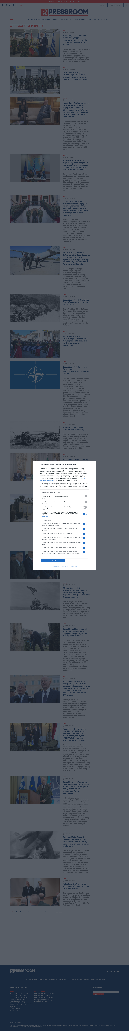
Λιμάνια (12, 1007)
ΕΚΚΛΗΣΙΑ (73, 1)
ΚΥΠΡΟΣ (82, 20)
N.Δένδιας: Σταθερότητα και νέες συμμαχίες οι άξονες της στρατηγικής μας (76, 886)
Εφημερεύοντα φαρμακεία (19, 997)
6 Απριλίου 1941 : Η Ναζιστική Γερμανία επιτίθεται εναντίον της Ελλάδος (76, 302)
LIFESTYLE (96, 20)
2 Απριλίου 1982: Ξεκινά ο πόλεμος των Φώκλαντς (74, 428)
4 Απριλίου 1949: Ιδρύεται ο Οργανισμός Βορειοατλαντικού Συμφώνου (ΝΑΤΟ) (76, 370)
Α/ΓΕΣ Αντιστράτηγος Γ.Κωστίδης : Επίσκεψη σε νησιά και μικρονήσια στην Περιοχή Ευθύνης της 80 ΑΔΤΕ (76, 76)
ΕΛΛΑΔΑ (54, 20)
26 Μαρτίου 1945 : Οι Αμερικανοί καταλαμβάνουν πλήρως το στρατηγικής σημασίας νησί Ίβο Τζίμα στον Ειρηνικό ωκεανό (76, 592)
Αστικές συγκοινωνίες (18, 1001)
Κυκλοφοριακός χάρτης (18, 999)
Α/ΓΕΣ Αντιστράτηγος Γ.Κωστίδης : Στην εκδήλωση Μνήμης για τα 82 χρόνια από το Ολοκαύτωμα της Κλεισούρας (76, 340)
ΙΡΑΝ (79, 1)
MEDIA (88, 20)
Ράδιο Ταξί (14, 1010)
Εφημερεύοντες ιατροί (18, 995)
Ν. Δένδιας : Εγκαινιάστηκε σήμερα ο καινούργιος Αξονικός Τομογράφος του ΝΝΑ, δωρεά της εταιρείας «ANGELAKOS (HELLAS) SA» (76, 561)
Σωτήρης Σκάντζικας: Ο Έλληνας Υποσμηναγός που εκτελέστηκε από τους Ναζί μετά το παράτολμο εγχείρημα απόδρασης (76, 841)
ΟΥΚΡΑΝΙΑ (51, 1)
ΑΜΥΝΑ (65, 1)
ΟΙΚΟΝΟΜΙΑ (46, 20)
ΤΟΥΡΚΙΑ (59, 1)
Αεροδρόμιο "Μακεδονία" (43, 1001)
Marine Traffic (15, 1008)
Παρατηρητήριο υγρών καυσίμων (21, 1003)
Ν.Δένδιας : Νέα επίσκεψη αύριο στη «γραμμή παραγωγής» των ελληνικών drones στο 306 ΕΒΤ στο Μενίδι (75, 40)
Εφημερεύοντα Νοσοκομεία (19, 993)
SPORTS (104, 20)
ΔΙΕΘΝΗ (75, 20)
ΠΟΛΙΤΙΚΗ (29, 20)
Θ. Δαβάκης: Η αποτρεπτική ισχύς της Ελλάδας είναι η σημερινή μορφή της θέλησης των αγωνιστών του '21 (76, 632)
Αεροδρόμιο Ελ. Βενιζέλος (19, 1005)
